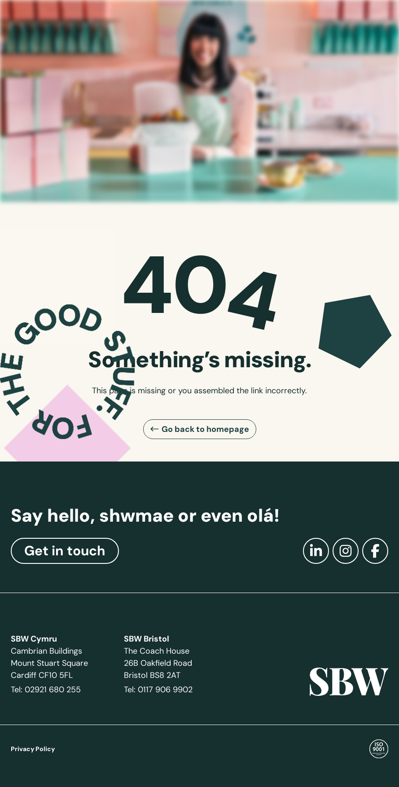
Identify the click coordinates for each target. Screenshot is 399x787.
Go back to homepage (205, 429)
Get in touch (64, 550)
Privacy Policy (33, 749)
